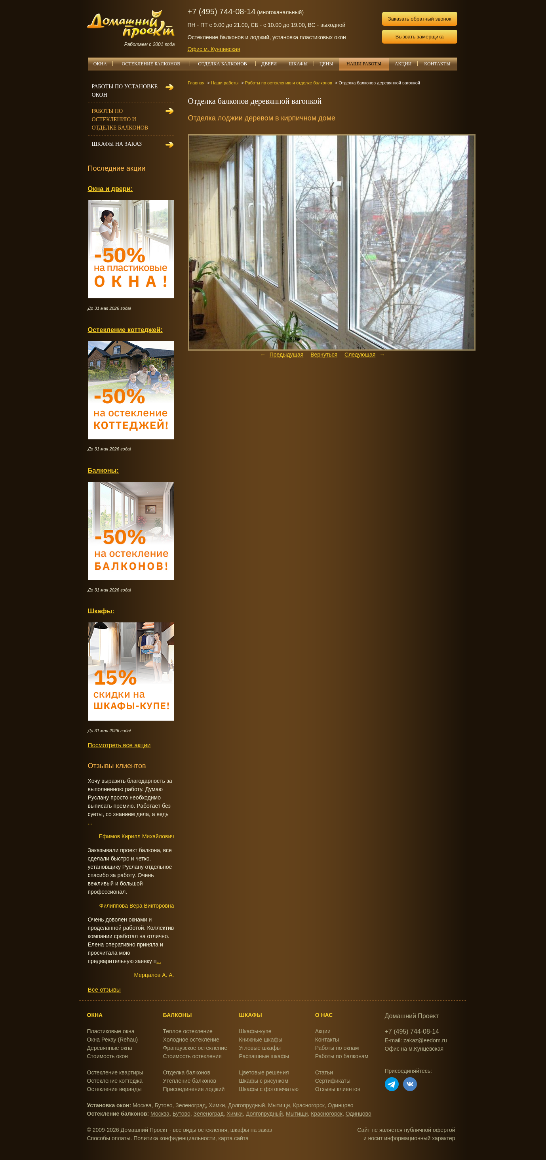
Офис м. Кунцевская (214, 49)
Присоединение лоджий (194, 1089)
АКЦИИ (406, 64)
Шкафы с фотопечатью (269, 1089)
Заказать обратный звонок (419, 19)
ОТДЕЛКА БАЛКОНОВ (226, 64)
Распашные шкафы (264, 1056)
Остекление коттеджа (115, 1081)
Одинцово (341, 1105)
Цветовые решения (264, 1072)
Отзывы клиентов (337, 1089)
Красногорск (309, 1105)
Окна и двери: (110, 188)
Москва (142, 1105)
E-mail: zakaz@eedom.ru (416, 1040)
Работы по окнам (337, 1048)
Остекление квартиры (115, 1072)
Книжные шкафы (261, 1039)
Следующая (359, 354)
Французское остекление (195, 1048)
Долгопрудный (246, 1105)
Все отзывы (104, 989)
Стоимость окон (107, 1056)
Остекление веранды (114, 1089)
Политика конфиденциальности (174, 1138)
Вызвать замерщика (420, 37)
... (90, 822)
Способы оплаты (109, 1138)
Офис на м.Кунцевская (414, 1049)
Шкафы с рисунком (263, 1081)
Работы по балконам (342, 1056)
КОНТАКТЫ (437, 64)
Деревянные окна (109, 1048)
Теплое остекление (188, 1031)
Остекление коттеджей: (125, 329)
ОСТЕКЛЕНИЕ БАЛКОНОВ (156, 64)
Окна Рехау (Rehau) (112, 1039)
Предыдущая (287, 354)
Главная (196, 82)
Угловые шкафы (260, 1048)
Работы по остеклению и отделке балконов (288, 82)
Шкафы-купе (255, 1031)
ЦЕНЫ (329, 64)
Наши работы (224, 82)
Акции (323, 1031)
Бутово (164, 1105)
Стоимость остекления (192, 1056)
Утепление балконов (189, 1081)
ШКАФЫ (301, 64)
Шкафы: (101, 610)
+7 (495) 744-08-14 (222, 11)
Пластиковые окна (111, 1031)
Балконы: (103, 470)
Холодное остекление (191, 1039)
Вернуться (323, 354)
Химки (217, 1105)
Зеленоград (190, 1105)
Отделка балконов (186, 1072)
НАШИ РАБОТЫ (363, 64)
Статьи (324, 1072)
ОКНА (102, 64)
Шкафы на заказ (117, 144)
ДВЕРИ (272, 64)
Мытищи (279, 1105)
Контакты (327, 1039)
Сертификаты (332, 1081)
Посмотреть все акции (119, 745)
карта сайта (234, 1138)
